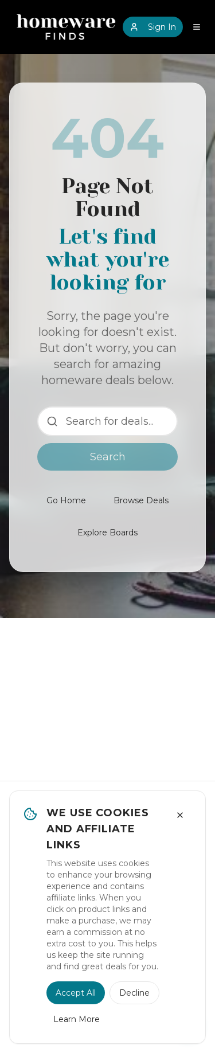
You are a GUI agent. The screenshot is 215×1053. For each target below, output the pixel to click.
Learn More (76, 1019)
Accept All (76, 993)
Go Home (66, 500)
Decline (134, 993)
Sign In (153, 27)
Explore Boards (107, 532)
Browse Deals (141, 500)
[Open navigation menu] (196, 26)
